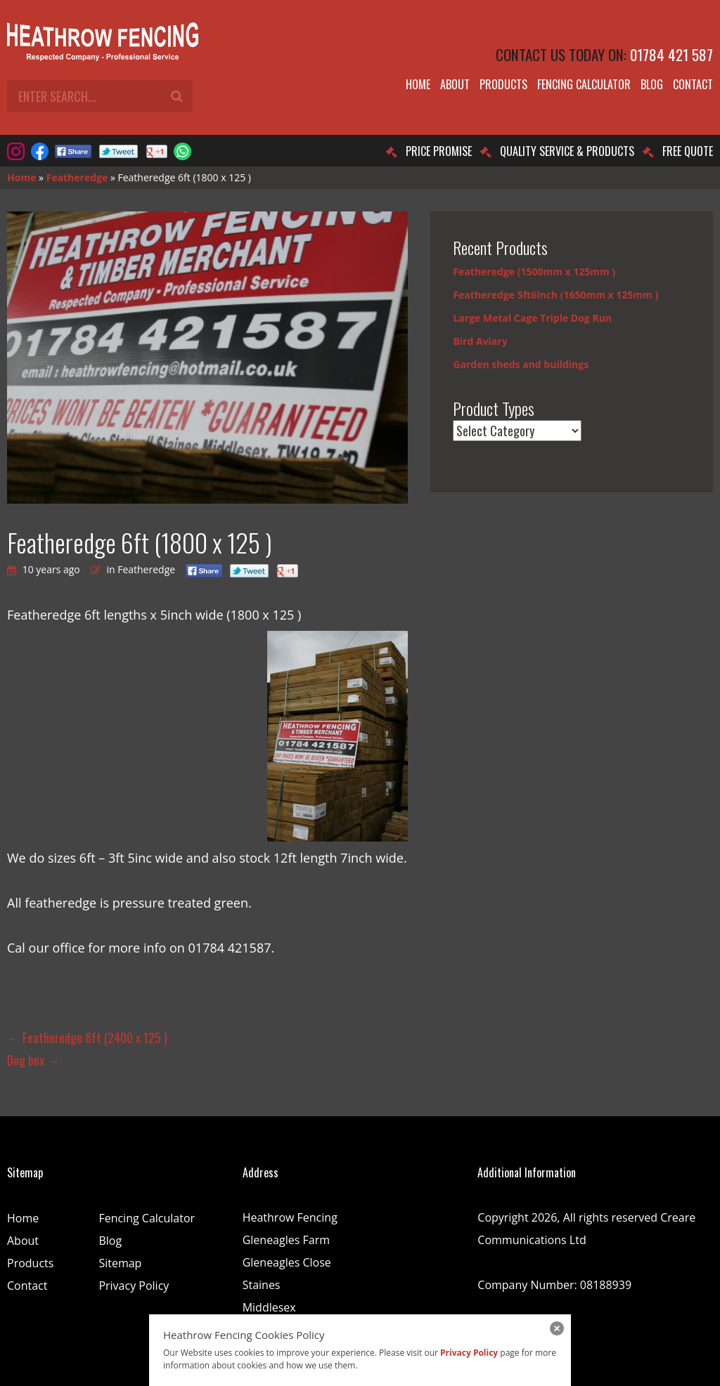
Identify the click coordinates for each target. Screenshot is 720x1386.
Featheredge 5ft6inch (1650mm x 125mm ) (555, 294)
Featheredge (77, 177)
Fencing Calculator (584, 84)
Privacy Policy (133, 1285)
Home (418, 84)
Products (503, 84)
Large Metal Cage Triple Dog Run (532, 318)
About (455, 84)
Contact (693, 84)
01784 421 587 (671, 54)
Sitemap (119, 1263)
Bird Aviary (480, 341)
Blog (652, 84)
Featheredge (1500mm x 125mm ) (534, 271)
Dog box (33, 1060)
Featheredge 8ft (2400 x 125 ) (87, 1037)
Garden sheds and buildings (521, 364)
